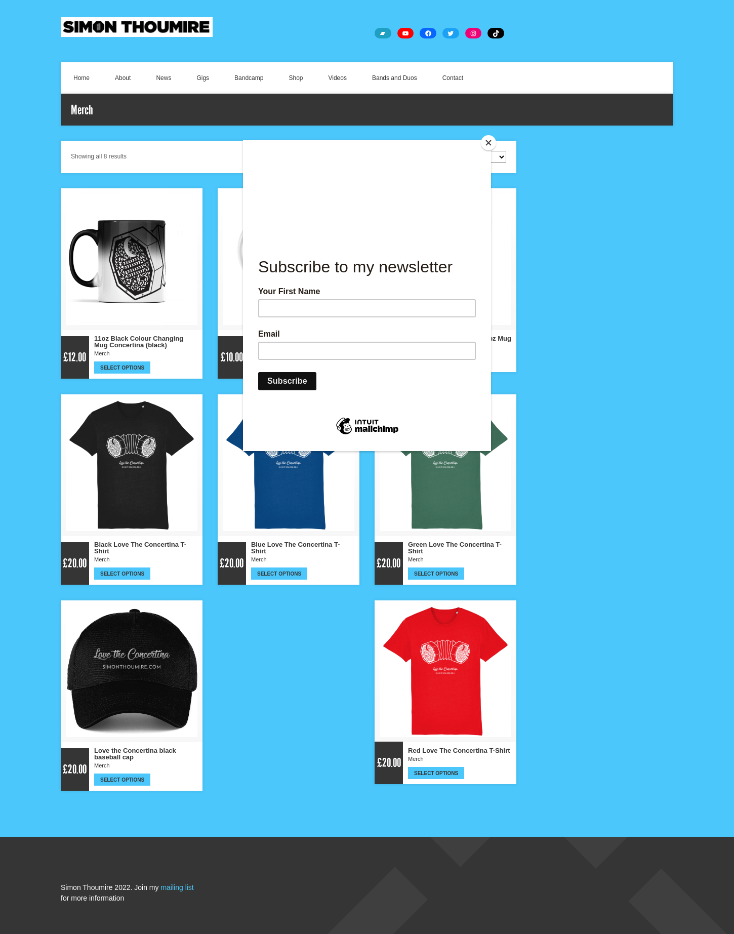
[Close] (488, 142)
